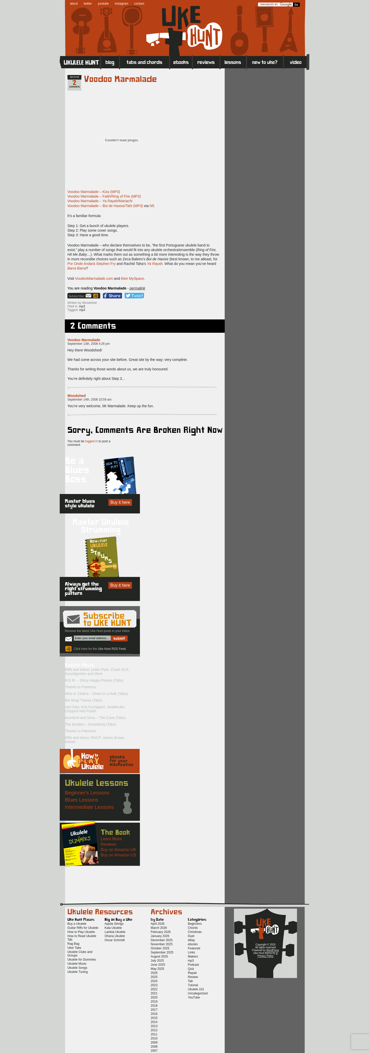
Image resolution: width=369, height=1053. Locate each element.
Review (193, 977)
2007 (154, 1050)
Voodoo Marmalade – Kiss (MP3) (93, 192)
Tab (190, 981)
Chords (193, 928)
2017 (154, 1010)
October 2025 (160, 948)
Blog (110, 62)
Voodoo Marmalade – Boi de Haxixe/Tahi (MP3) (105, 206)
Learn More (111, 839)
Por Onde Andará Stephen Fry (91, 264)
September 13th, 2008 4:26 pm (88, 344)
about (74, 3)
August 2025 (159, 956)
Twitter (134, 295)
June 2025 (158, 964)
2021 (154, 993)
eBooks (181, 62)
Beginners (195, 924)
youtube (103, 3)
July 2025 (157, 960)
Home (80, 62)
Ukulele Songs (77, 968)
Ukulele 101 (196, 989)
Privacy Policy (265, 955)
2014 (154, 1022)
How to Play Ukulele (81, 932)
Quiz (191, 969)
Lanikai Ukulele (115, 932)
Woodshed (76, 396)
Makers (193, 956)
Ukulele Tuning (77, 972)
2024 (154, 981)
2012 (154, 1030)
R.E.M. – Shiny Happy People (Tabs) (94, 680)
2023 (154, 985)
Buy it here (120, 502)
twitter (88, 3)
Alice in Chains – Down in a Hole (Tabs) (96, 694)
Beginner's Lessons (87, 793)
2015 (154, 1018)
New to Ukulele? (265, 62)
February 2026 (161, 932)
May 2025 (157, 969)
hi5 (152, 206)
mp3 (82, 306)
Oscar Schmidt (115, 940)
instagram (121, 3)
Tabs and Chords (145, 62)
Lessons (233, 62)
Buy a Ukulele (76, 924)
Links (191, 952)
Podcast (193, 964)
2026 (154, 973)
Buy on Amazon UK (118, 849)
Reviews (206, 62)
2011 (154, 1034)
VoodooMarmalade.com (94, 278)
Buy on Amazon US (118, 855)
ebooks (193, 944)
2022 (154, 989)
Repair (192, 973)
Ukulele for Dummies (81, 959)
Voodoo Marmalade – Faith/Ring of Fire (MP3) (104, 196)
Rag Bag (73, 943)
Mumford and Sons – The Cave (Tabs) (95, 718)
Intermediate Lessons (89, 807)
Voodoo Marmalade (120, 79)
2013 (154, 1026)
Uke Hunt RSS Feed (96, 295)
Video (296, 62)
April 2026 (158, 924)
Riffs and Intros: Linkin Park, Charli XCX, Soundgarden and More (97, 672)
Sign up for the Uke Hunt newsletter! (79, 295)
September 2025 (162, 952)
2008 (154, 1046)
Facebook (112, 295)
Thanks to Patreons (80, 687)
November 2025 (161, 944)
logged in (91, 441)
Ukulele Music (77, 963)
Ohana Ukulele (115, 936)
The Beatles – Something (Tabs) (90, 724)
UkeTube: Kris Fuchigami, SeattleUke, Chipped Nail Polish (95, 709)
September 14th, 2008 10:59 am (89, 399)
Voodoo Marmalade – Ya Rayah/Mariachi (99, 201)
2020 (154, 997)
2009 (154, 1042)
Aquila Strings (114, 924)
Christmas (195, 932)
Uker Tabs (74, 948)
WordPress (272, 950)
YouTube (194, 997)
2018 (154, 1005)
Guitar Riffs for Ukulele (82, 928)
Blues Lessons (81, 800)
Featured (194, 948)
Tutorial (193, 985)
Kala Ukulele (113, 928)
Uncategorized (198, 993)
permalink (137, 288)
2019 (154, 1001)
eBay (191, 940)
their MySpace (132, 278)
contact (139, 3)
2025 (154, 977)
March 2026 (159, 928)
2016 (154, 1014)
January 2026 (160, 936)
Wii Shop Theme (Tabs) (83, 700)
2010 (154, 1038)
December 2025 (161, 940)
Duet (191, 936)
